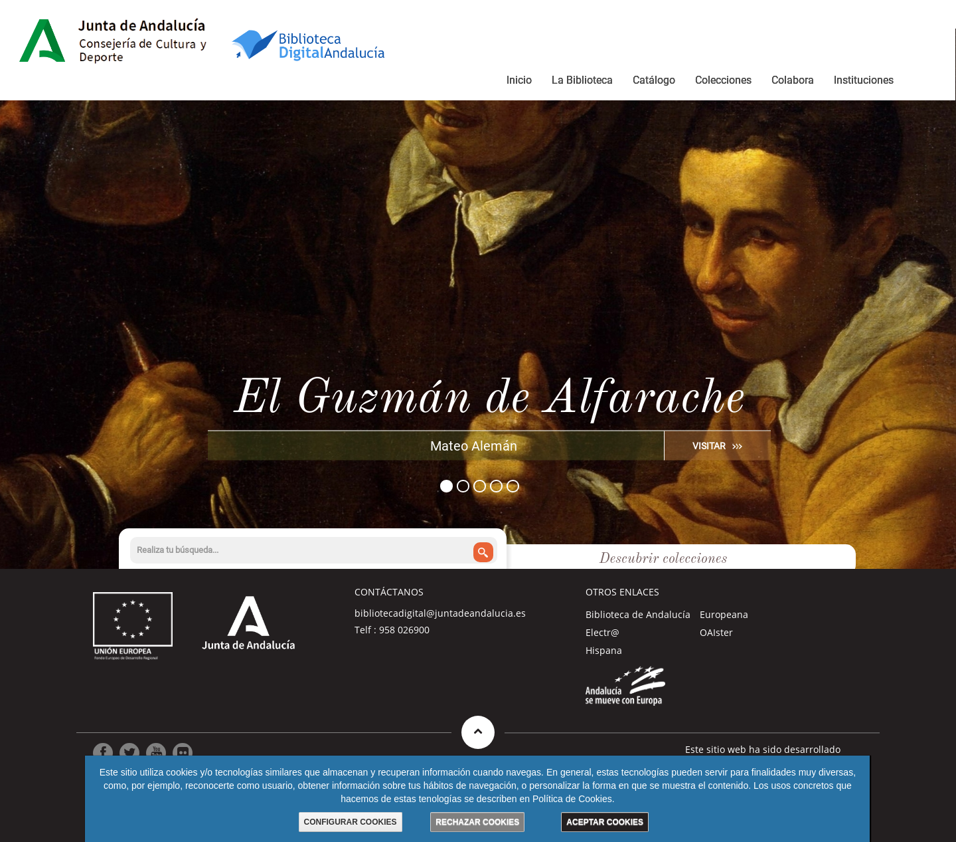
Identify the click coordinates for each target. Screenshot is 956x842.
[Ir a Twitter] (129, 753)
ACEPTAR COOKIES (604, 822)
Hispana (604, 650)
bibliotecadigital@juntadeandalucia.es (440, 613)
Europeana (724, 614)
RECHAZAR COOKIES (477, 822)
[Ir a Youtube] (156, 753)
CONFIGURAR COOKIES (350, 822)
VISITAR (709, 445)
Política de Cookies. (573, 798)
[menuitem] (519, 82)
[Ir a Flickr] (183, 753)
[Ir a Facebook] (103, 753)
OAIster (716, 632)
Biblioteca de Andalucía (638, 614)
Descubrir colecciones (663, 559)
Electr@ (602, 632)
